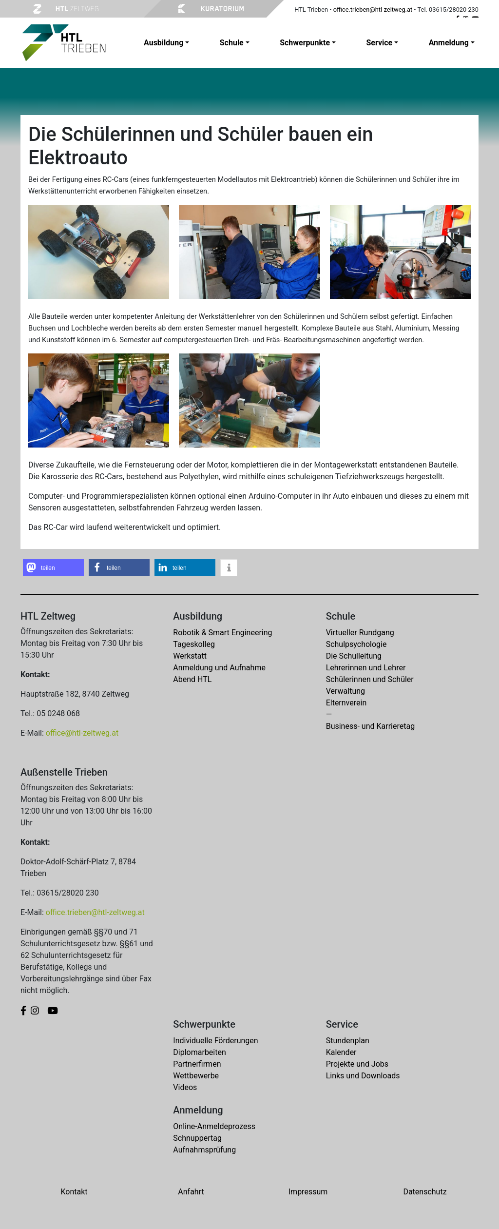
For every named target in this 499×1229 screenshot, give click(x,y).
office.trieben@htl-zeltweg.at (372, 9)
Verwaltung (345, 691)
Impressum (308, 1191)
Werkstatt (190, 656)
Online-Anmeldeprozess (214, 1126)
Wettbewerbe (196, 1075)
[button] (53, 567)
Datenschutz (424, 1191)
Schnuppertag (197, 1138)
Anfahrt (191, 1191)
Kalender (341, 1052)
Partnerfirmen (197, 1064)
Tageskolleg (194, 644)
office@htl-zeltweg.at (82, 733)
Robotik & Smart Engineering (222, 632)
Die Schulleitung (354, 656)
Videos (185, 1087)
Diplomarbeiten (199, 1052)
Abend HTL (192, 679)
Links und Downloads (363, 1075)
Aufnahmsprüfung (204, 1149)
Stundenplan (347, 1040)
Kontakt (73, 1191)
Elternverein (346, 702)
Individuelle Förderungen (215, 1040)
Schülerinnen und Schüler (370, 679)
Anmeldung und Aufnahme (219, 667)
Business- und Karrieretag (370, 726)
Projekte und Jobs (357, 1064)
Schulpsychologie (356, 644)
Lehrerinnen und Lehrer (366, 667)
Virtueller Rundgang (360, 632)
